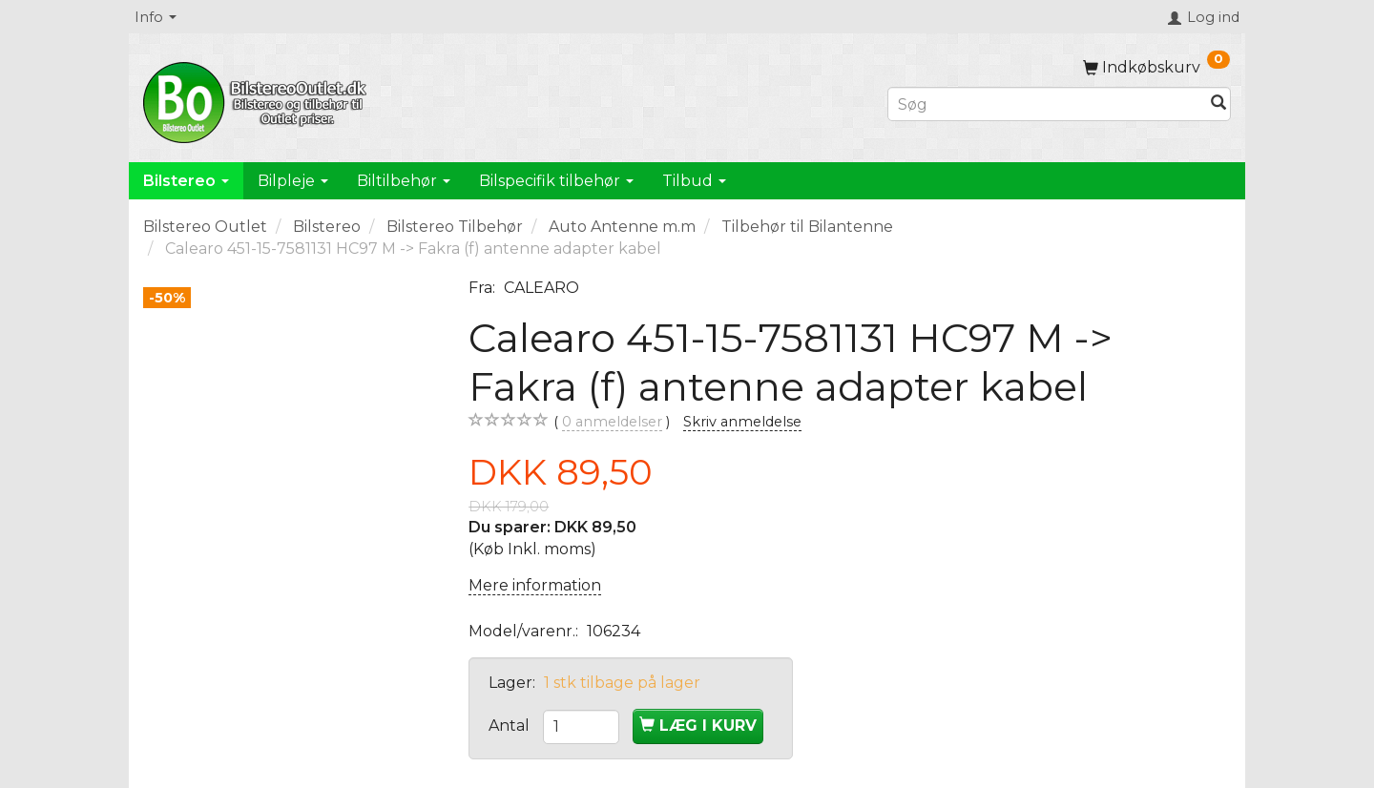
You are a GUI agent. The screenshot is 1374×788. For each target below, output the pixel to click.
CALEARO (541, 288)
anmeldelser (612, 422)
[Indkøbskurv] (1156, 67)
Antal (511, 725)
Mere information (534, 585)
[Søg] (1218, 104)
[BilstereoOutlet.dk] (257, 99)
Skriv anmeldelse (742, 421)
